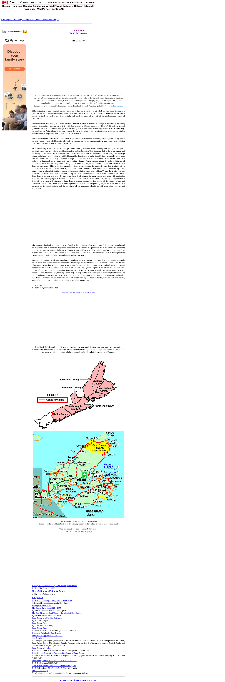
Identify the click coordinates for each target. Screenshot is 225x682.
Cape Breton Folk (39, 623)
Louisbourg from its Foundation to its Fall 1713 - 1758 (54, 660)
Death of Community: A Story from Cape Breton (52, 600)
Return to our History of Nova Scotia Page (78, 680)
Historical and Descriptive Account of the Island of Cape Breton (58, 653)
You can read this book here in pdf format (78, 293)
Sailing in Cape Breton (41, 605)
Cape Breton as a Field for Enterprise (47, 618)
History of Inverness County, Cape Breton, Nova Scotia (54, 585)
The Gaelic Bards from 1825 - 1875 (46, 608)
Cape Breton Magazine (41, 648)
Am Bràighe (37, 638)
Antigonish (37, 597)
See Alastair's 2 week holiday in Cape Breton (78, 521)
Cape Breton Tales (39, 628)
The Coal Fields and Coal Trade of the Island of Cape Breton (57, 613)
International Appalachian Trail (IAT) (47, 635)
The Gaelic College (40, 670)
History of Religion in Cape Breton (46, 633)
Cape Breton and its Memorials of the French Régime (54, 665)
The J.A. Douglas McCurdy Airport (49, 591)
